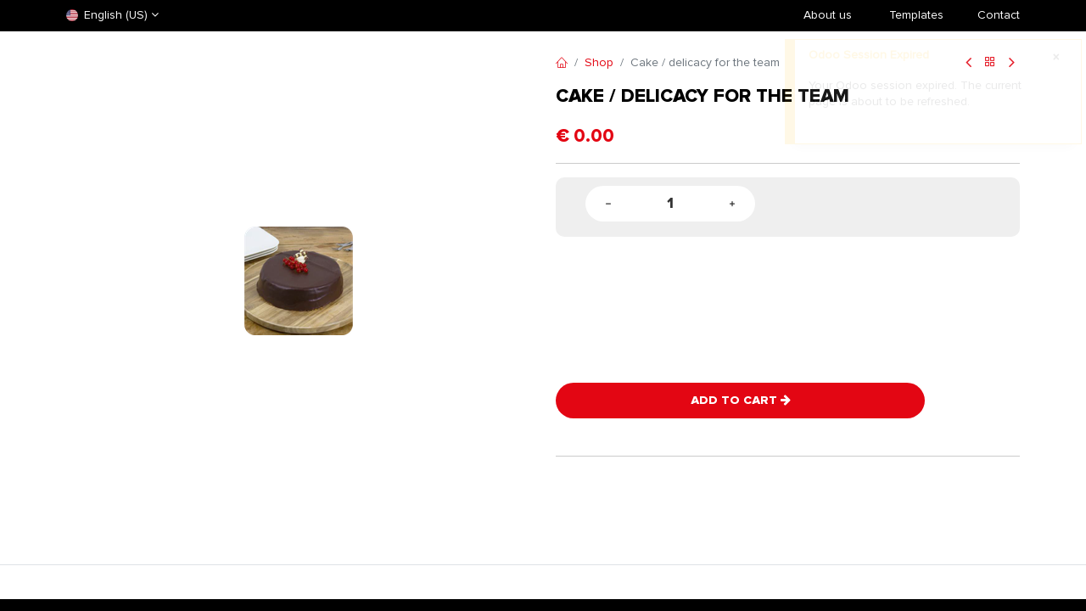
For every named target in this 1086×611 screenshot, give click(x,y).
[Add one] (732, 204)
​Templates (916, 15)
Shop (599, 62)
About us (827, 15)
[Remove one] (608, 204)
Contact (998, 15)
